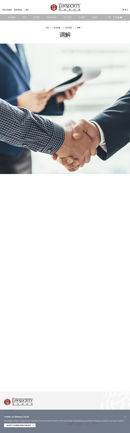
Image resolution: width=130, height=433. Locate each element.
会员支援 (36, 17)
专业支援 (68, 28)
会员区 (94, 17)
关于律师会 (12, 17)
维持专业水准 (51, 17)
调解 (78, 28)
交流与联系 (67, 17)
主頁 (47, 28)
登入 (126, 10)
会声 (24, 17)
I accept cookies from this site (19, 425)
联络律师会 (18, 10)
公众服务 (82, 17)
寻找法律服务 (7, 10)
